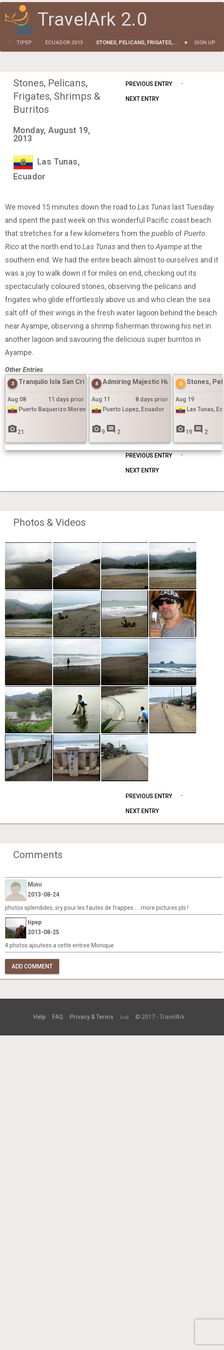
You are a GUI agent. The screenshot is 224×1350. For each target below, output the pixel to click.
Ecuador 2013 (64, 42)
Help (39, 1017)
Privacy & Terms (91, 1017)
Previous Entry (148, 84)
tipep (24, 42)
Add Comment (32, 966)
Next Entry (142, 98)
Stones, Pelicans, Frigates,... (137, 42)
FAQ (57, 1017)
